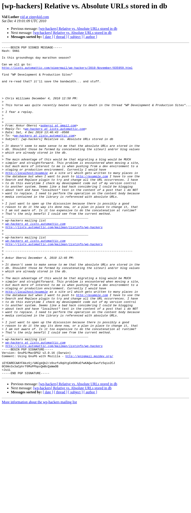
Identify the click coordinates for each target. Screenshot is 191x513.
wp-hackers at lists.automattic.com (55, 146)
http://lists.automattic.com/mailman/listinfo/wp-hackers (54, 264)
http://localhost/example (26, 199)
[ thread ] (60, 37)
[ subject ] (75, 37)
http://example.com (92, 203)
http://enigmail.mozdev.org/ (89, 418)
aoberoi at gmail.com (58, 142)
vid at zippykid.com (34, 17)
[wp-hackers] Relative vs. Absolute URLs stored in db (78, 29)
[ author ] (90, 37)
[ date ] (48, 37)
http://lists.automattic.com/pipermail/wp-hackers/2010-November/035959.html (67, 72)
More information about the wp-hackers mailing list (39, 468)
